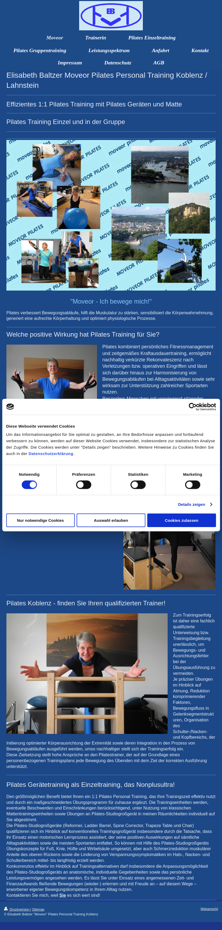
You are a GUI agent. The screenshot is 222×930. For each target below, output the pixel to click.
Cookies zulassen (181, 520)
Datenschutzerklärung (51, 453)
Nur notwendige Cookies (40, 520)
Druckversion (17, 909)
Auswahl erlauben (111, 520)
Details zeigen (191, 504)
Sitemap (38, 909)
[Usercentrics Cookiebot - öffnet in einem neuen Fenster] (192, 407)
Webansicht (209, 909)
